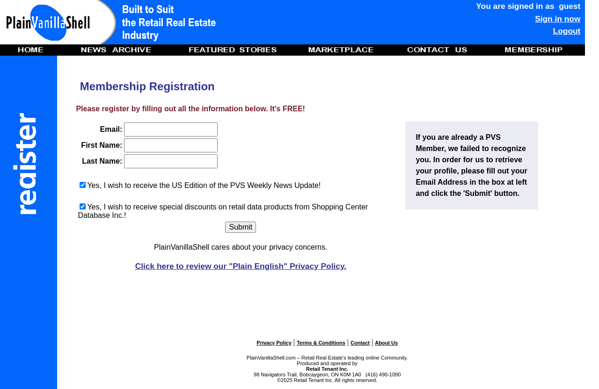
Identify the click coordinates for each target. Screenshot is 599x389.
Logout (567, 31)
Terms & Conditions (321, 343)
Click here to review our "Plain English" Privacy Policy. (240, 266)
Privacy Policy (274, 343)
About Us (386, 343)
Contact (360, 343)
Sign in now (557, 18)
